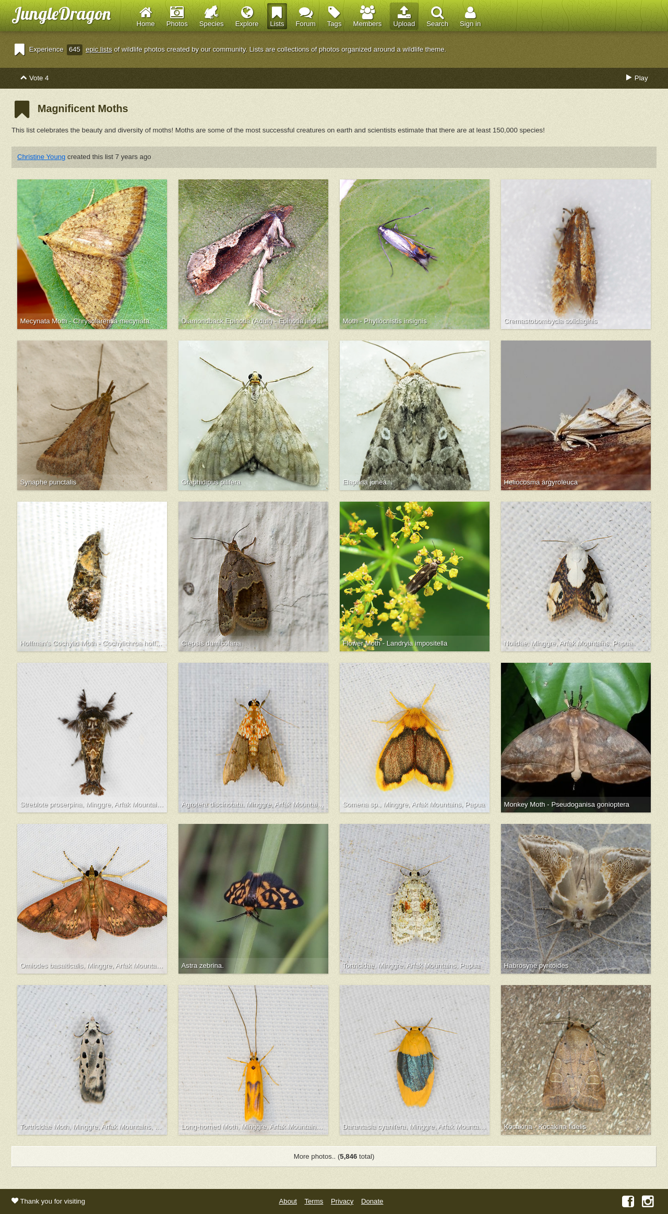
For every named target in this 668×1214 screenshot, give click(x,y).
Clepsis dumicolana (211, 643)
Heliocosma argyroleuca (541, 482)
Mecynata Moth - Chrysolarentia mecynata (85, 321)
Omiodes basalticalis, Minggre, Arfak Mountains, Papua (94, 965)
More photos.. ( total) (334, 1156)
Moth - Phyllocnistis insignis (385, 321)
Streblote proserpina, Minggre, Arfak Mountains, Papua (94, 804)
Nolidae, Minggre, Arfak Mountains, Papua (568, 643)
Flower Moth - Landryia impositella (395, 643)
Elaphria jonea (365, 482)
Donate (372, 1201)
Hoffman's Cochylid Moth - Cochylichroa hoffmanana (94, 643)
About (288, 1201)
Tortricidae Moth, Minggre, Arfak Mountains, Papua (94, 1127)
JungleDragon (61, 13)
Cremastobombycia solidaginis (551, 321)
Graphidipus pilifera (211, 482)
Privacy (342, 1201)
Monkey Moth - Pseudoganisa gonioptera (566, 804)
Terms (313, 1201)
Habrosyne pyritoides (536, 965)
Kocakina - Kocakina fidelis (545, 1127)
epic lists (99, 49)
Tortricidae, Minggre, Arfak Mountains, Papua (411, 965)
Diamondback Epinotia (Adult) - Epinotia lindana (255, 321)
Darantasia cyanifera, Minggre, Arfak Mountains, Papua (416, 1127)
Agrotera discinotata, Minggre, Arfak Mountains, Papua (255, 804)
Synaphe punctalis (48, 482)
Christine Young (41, 157)
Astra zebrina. (203, 965)
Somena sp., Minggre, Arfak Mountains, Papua (414, 804)
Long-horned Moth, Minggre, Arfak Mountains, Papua (255, 1127)
